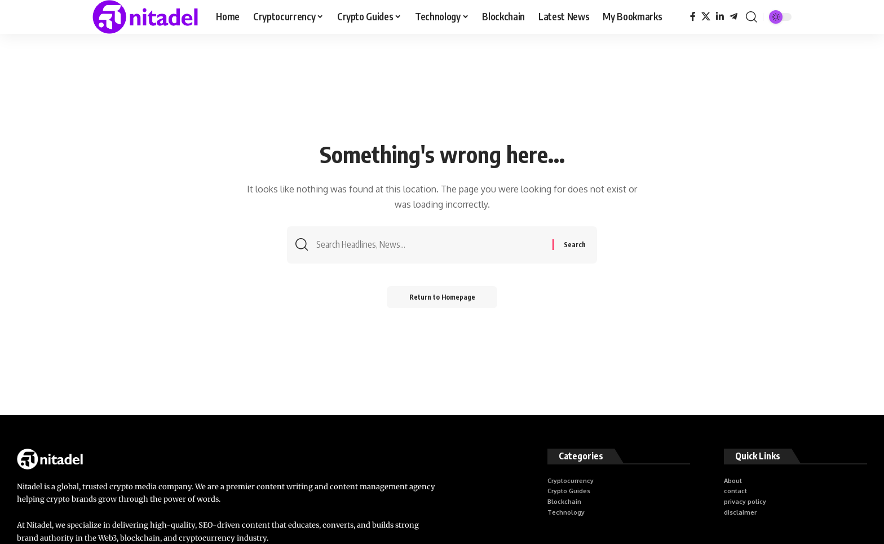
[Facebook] (693, 16)
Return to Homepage (442, 297)
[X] (706, 16)
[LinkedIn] (720, 16)
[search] (751, 17)
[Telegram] (733, 16)
